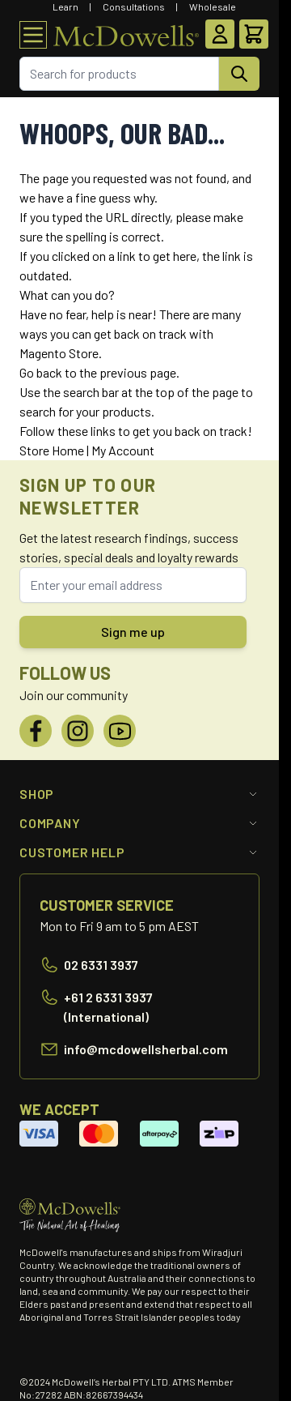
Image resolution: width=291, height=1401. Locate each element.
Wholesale (212, 6)
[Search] (239, 74)
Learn (65, 6)
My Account (122, 450)
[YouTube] (119, 731)
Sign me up (133, 631)
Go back (40, 372)
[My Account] (219, 34)
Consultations (134, 6)
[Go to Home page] (126, 34)
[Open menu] (33, 35)
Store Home (51, 450)
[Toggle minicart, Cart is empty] (253, 34)
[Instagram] (77, 731)
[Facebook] (35, 731)
